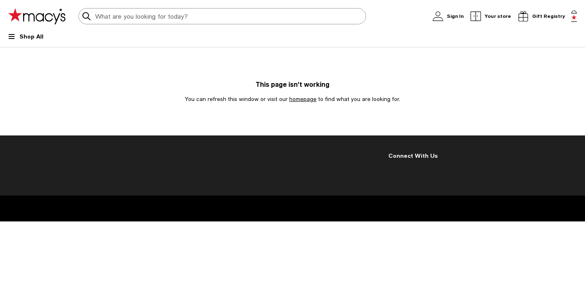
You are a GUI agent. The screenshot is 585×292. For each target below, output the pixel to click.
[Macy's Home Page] (36, 16)
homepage (302, 99)
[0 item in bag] (574, 16)
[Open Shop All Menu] (25, 39)
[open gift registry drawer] (541, 16)
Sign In (444, 16)
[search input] (222, 16)
